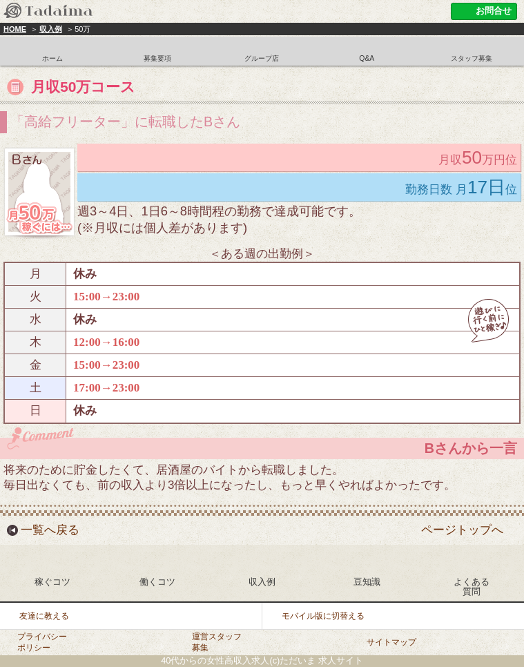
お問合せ (494, 11)
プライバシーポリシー (42, 642)
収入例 (50, 29)
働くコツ (157, 582)
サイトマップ (391, 642)
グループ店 (261, 58)
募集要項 (157, 58)
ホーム (52, 58)
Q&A (366, 58)
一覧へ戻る (50, 529)
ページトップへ (462, 529)
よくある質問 (471, 587)
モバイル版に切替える (323, 616)
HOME (14, 29)
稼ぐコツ (52, 582)
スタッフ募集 (471, 58)
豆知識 (366, 582)
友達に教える (44, 616)
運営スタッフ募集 (217, 642)
